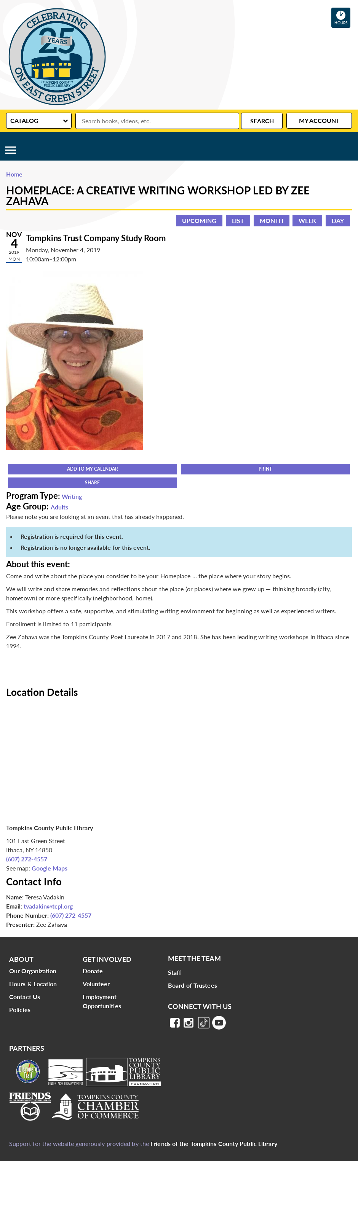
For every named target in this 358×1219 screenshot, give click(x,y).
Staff (175, 972)
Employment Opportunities (102, 1001)
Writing (72, 496)
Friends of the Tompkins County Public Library (213, 1143)
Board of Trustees (192, 985)
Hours (342, 17)
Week (307, 220)
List (238, 220)
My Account (319, 120)
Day (338, 220)
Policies (19, 1009)
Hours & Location (33, 983)
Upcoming (199, 220)
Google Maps (49, 868)
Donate (93, 970)
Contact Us (24, 996)
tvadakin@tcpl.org (48, 906)
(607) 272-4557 (26, 859)
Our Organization (33, 970)
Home (14, 174)
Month (271, 220)
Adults (59, 507)
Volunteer (96, 983)
